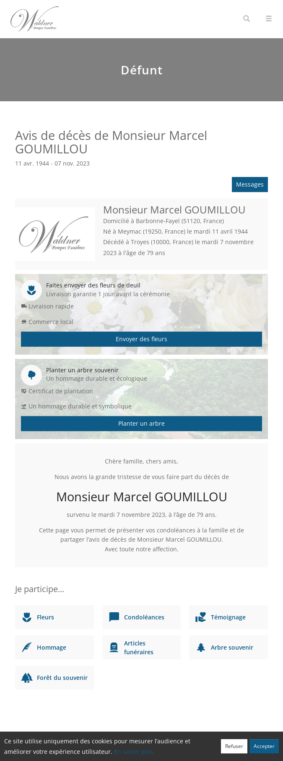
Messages (250, 184)
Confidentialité (139, 750)
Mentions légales (202, 750)
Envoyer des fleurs (141, 339)
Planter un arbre (141, 423)
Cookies (169, 750)
